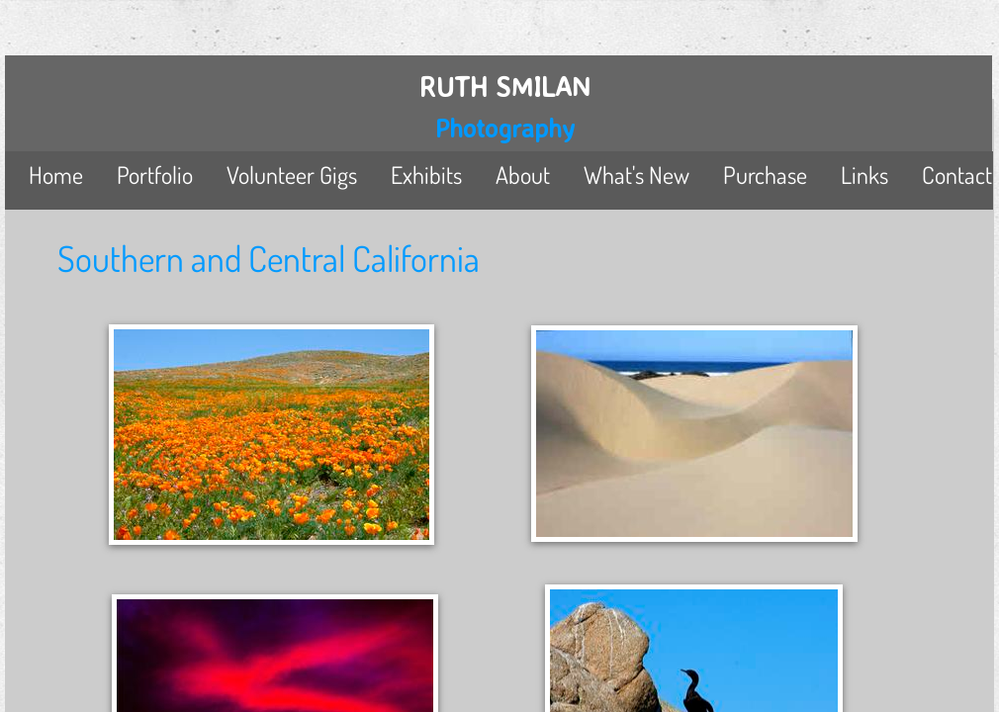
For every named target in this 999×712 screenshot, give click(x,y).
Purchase (765, 174)
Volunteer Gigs (292, 174)
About (523, 174)
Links (864, 174)
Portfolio (155, 174)
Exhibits (426, 174)
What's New (636, 174)
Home (56, 174)
